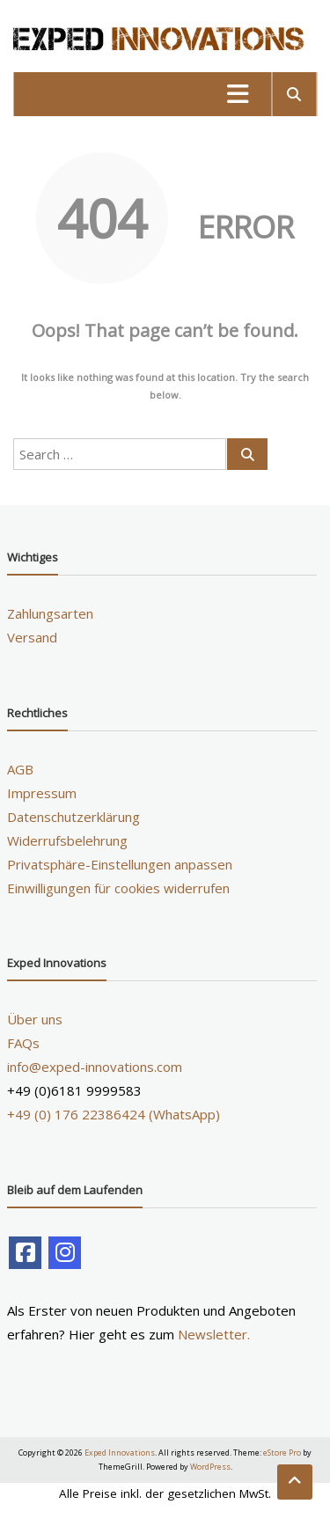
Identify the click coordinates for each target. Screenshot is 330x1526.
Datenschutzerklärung (73, 816)
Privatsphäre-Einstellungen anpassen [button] (119, 864)
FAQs (23, 1043)
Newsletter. (214, 1334)
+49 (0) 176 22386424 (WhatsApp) (113, 1114)
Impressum (42, 793)
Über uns (34, 1019)
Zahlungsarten (50, 613)
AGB (20, 769)
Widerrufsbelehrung (67, 840)
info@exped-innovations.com (94, 1066)
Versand (32, 637)
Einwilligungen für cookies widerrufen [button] (118, 888)
